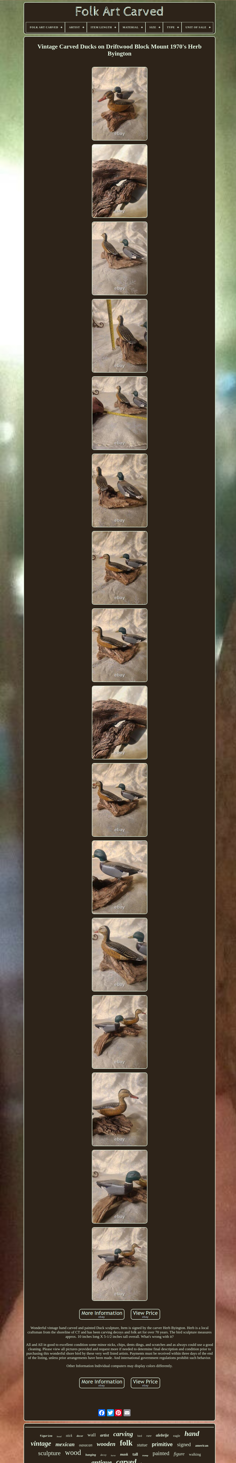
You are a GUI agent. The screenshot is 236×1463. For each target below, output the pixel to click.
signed (184, 1444)
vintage (41, 1443)
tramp (145, 1455)
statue (142, 1444)
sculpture (49, 1453)
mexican (65, 1444)
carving (123, 1433)
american (201, 1445)
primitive (162, 1444)
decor (80, 1435)
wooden (106, 1444)
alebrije (162, 1435)
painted (161, 1453)
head (59, 1436)
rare (149, 1435)
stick (69, 1435)
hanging (91, 1454)
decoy (103, 1454)
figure (179, 1453)
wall (91, 1434)
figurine (46, 1436)
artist (104, 1435)
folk (126, 1443)
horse (113, 1455)
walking (195, 1454)
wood (73, 1452)
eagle (176, 1435)
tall (135, 1454)
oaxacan (85, 1445)
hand (191, 1433)
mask (124, 1454)
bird (139, 1435)
